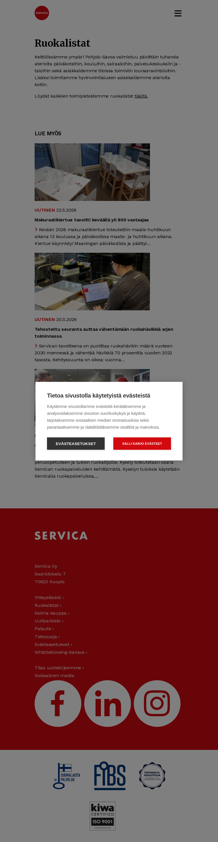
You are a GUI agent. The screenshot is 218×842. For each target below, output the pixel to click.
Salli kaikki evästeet (142, 443)
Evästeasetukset (76, 443)
